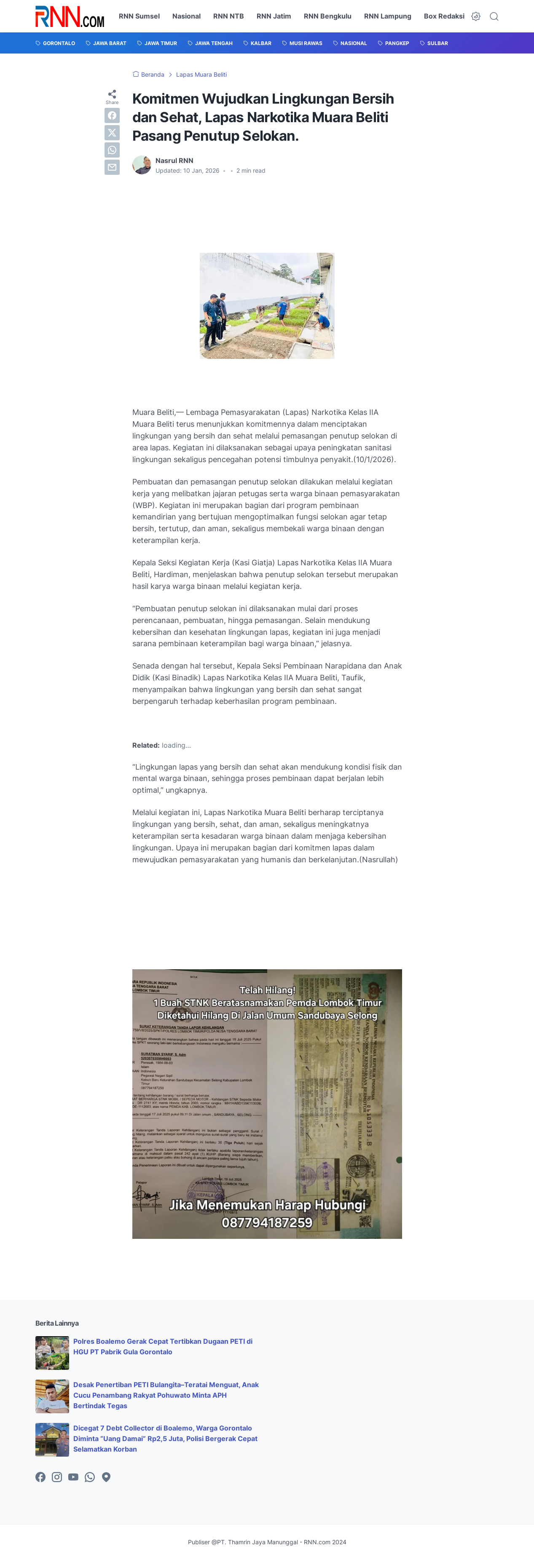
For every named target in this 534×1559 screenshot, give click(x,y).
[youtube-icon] (73, 1477)
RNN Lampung (387, 16)
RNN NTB (228, 16)
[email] (112, 167)
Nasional (186, 16)
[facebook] (112, 115)
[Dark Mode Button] (476, 16)
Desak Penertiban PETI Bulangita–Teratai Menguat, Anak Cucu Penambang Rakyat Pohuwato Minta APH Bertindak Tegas (166, 1395)
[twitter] (112, 132)
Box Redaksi (444, 16)
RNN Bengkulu (328, 16)
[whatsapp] (112, 150)
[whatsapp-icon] (90, 1477)
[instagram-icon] (57, 1477)
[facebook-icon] (40, 1477)
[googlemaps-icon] (106, 1477)
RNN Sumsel (139, 16)
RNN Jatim (274, 16)
